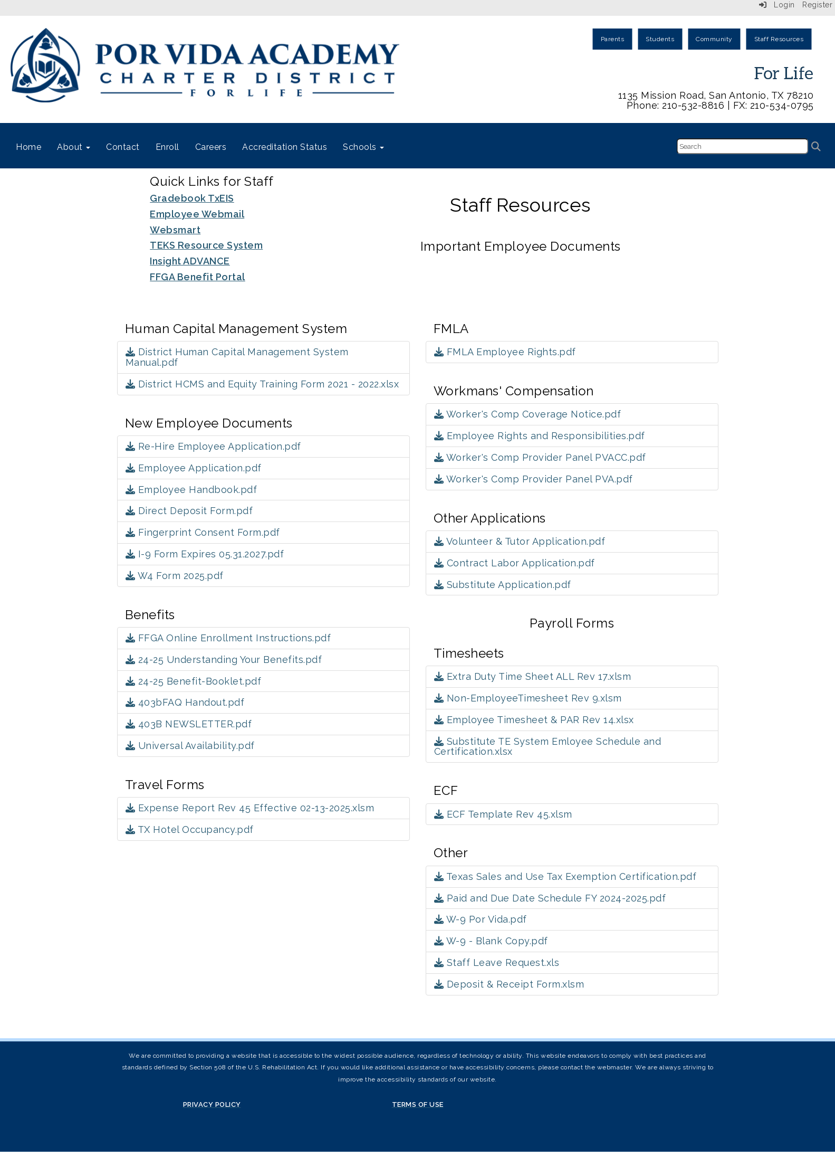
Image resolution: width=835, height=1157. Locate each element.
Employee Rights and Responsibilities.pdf (539, 435)
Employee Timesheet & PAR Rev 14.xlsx (534, 719)
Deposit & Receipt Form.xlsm (509, 984)
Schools (363, 147)
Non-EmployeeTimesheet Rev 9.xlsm (528, 698)
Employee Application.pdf (194, 467)
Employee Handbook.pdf (191, 489)
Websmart (175, 229)
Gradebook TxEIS (192, 198)
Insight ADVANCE (190, 261)
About (73, 147)
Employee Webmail (197, 214)
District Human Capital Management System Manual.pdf (237, 357)
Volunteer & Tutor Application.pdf (520, 541)
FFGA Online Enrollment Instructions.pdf (228, 637)
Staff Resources (779, 39)
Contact (123, 147)
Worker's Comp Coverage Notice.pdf (527, 414)
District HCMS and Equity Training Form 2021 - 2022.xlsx (262, 384)
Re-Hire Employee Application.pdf (213, 446)
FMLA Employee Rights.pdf (505, 351)
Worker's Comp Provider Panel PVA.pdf (533, 479)
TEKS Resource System (206, 245)
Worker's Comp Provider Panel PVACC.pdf (540, 457)
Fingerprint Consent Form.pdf (203, 532)
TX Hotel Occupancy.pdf (190, 829)
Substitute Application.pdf (502, 584)
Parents (613, 39)
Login (777, 5)
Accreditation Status (284, 147)
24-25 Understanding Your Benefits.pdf (224, 659)
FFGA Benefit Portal (197, 276)
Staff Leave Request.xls (497, 962)
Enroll (167, 147)
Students (660, 39)
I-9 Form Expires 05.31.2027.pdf (205, 553)
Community (714, 39)
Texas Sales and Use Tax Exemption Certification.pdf (565, 876)
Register (817, 5)
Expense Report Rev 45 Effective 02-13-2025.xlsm (250, 807)
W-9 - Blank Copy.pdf (491, 940)
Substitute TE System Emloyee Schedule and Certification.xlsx (547, 746)
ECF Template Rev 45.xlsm (503, 814)
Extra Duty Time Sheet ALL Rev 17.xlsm (532, 676)
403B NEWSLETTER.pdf (189, 723)
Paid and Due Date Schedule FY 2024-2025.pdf (550, 898)
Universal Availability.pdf (190, 745)
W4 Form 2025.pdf (175, 575)
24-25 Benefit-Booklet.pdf (194, 681)
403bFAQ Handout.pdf (185, 702)
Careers (211, 147)
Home (28, 147)
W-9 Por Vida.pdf (480, 919)
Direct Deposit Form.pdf (189, 510)
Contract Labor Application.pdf (514, 562)
